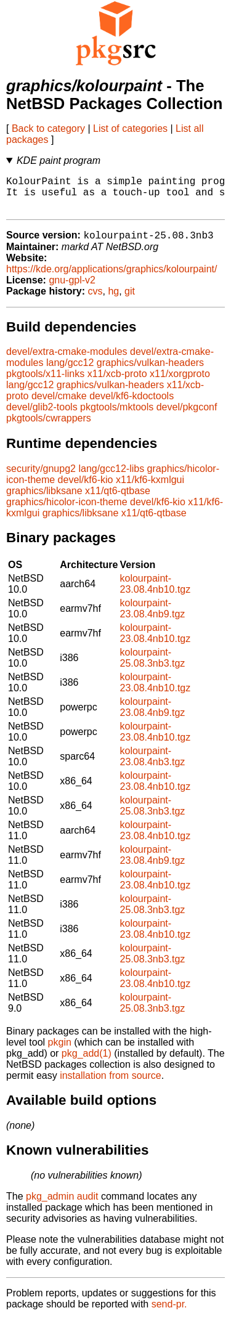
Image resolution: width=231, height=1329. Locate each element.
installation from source (110, 1084)
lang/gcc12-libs (111, 478)
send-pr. (169, 1313)
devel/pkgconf (186, 416)
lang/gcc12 (70, 372)
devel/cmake (59, 405)
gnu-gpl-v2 (72, 289)
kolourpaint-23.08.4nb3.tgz (152, 765)
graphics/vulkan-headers (150, 372)
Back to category (48, 128)
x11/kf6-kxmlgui (150, 489)
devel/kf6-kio (85, 489)
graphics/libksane (44, 500)
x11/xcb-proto (117, 383)
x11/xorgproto (180, 383)
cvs (95, 300)
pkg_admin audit (62, 1205)
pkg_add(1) (86, 1062)
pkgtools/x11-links (45, 383)
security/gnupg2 (41, 478)
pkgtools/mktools (116, 416)
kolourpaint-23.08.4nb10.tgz (155, 593)
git (129, 300)
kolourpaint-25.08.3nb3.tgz (152, 667)
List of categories (130, 128)
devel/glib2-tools (42, 416)
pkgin (59, 1051)
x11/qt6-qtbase (117, 500)
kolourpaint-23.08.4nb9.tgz (152, 617)
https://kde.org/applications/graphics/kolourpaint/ (111, 278)
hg (113, 300)
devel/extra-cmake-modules (67, 361)
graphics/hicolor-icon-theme (67, 511)
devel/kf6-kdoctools (131, 405)
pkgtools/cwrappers (48, 427)
